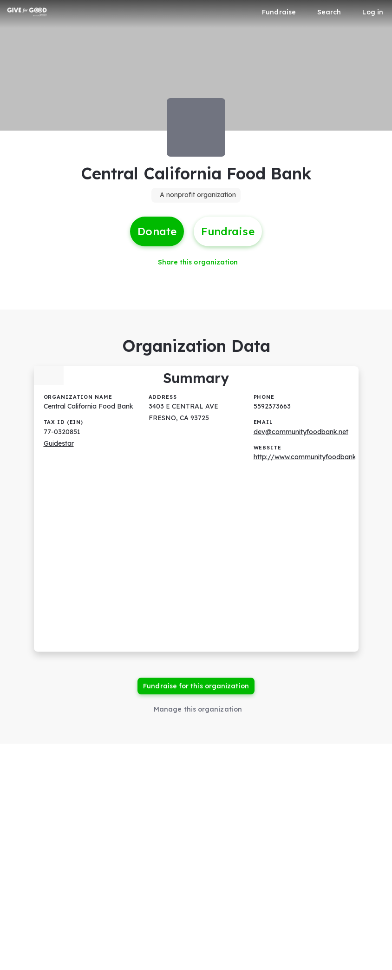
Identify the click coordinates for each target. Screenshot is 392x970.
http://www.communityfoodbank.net (310, 457)
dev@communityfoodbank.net (301, 432)
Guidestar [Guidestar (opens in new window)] (59, 443)
